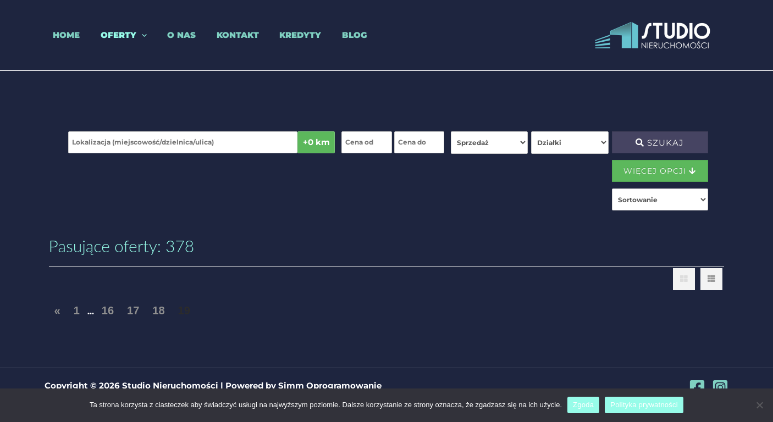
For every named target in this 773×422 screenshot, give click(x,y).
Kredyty (275, 35)
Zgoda (583, 405)
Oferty (111, 35)
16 (108, 310)
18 (158, 310)
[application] (129, 35)
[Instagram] (720, 387)
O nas (165, 35)
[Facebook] (697, 387)
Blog (325, 35)
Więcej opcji (659, 171)
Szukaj (660, 142)
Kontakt (217, 35)
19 (184, 310)
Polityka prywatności (644, 405)
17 (133, 310)
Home (58, 35)
